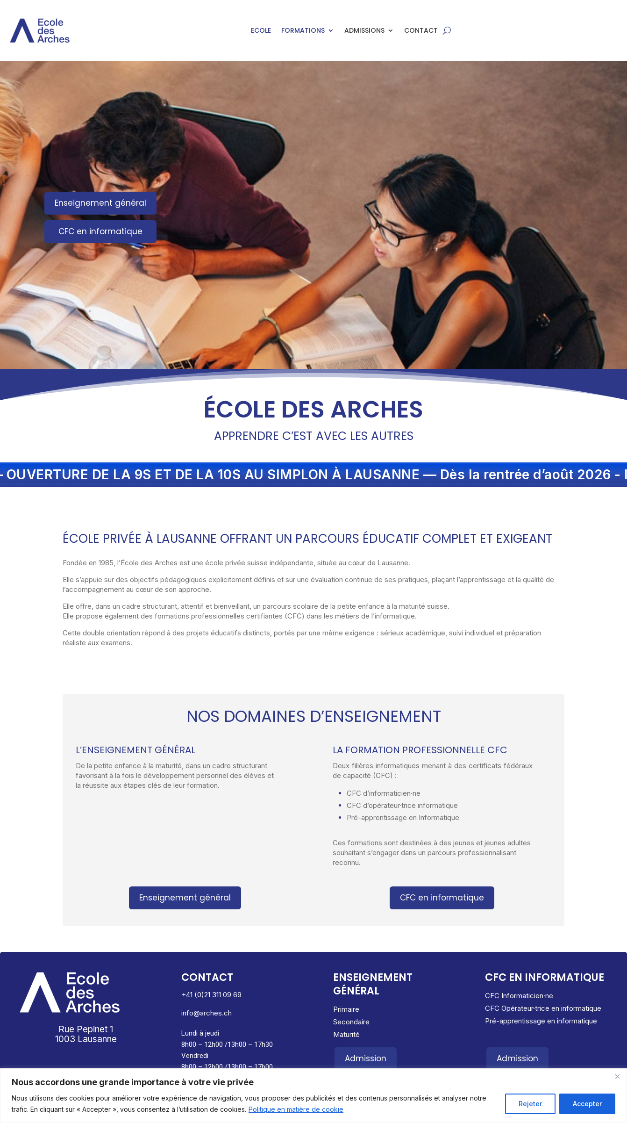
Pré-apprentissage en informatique (541, 1020)
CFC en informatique (100, 231)
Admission (365, 1058)
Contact (421, 31)
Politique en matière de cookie (296, 1109)
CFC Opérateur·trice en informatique (543, 1008)
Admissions (364, 31)
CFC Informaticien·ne (519, 995)
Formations (303, 31)
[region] (313, 1095)
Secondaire (351, 1021)
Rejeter (530, 1104)
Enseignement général (100, 203)
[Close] (617, 1076)
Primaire (346, 1009)
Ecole (261, 31)
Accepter (587, 1104)
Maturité (346, 1034)
